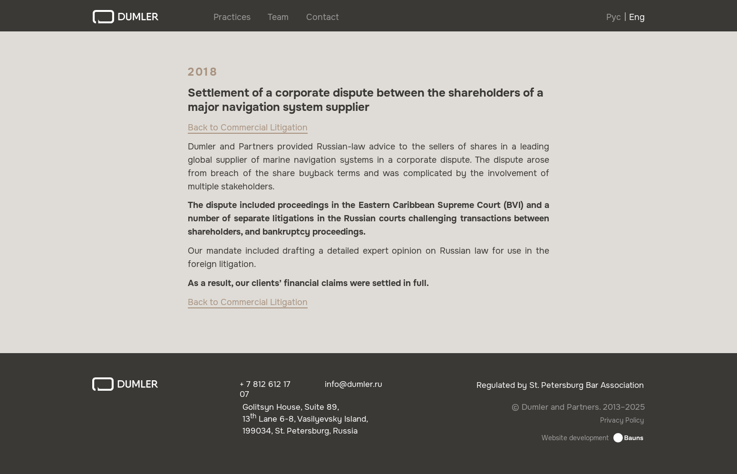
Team (278, 17)
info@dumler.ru (353, 384)
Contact (322, 17)
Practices (232, 17)
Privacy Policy (622, 420)
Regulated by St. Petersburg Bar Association (560, 385)
